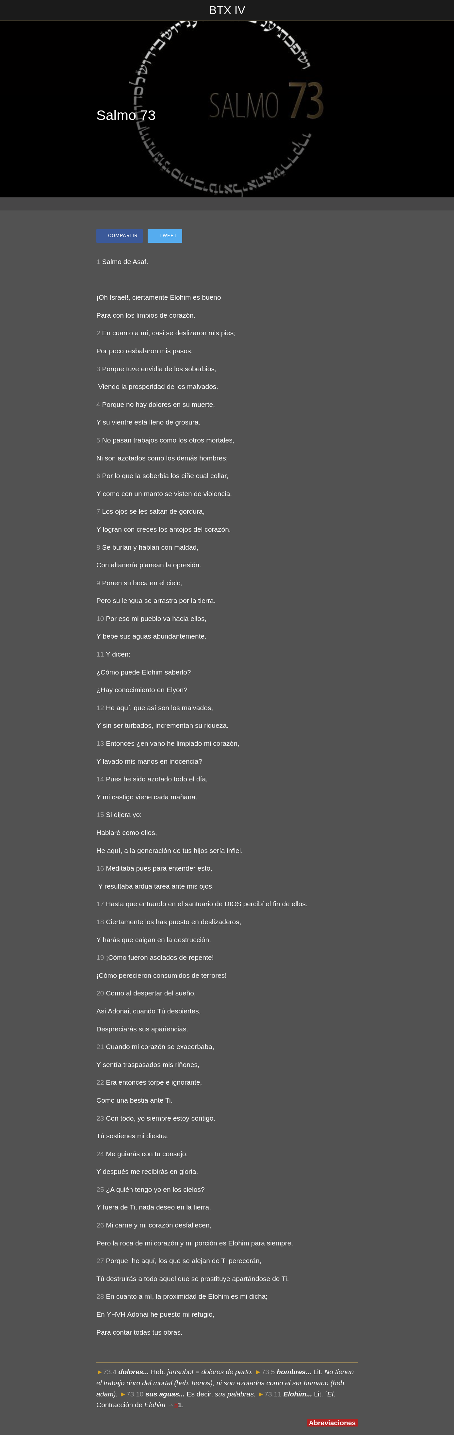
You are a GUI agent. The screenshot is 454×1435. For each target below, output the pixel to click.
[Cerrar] (10, 10)
